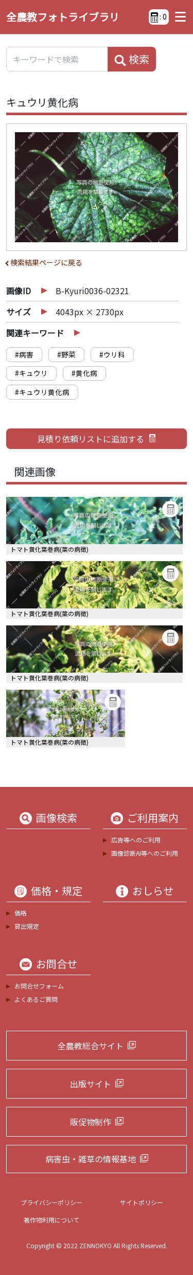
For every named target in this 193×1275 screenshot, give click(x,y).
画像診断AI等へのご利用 (144, 853)
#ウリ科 (112, 354)
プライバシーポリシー (51, 1202)
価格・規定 (56, 891)
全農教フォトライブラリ (62, 16)
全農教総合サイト (91, 1045)
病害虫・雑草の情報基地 (90, 1159)
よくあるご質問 (36, 999)
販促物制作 (90, 1122)
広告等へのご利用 (136, 839)
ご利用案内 (153, 818)
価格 (20, 912)
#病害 (24, 354)
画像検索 (56, 818)
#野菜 (66, 354)
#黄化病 (84, 373)
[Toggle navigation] (178, 17)
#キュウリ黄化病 (42, 392)
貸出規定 (26, 926)
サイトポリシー (141, 1202)
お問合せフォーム (39, 985)
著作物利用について (51, 1219)
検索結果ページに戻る (46, 262)
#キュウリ (31, 373)
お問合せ (56, 964)
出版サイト (90, 1084)
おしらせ (152, 891)
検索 (131, 59)
